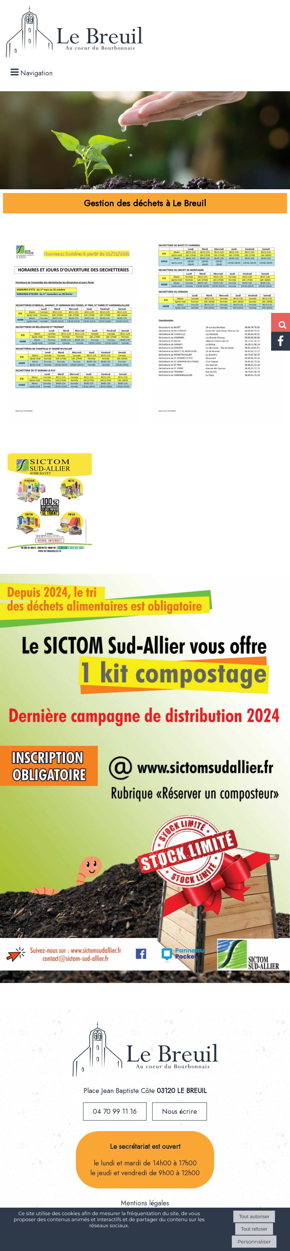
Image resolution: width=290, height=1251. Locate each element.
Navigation (36, 73)
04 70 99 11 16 (115, 1111)
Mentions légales (145, 1203)
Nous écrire (179, 1111)
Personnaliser (254, 1242)
